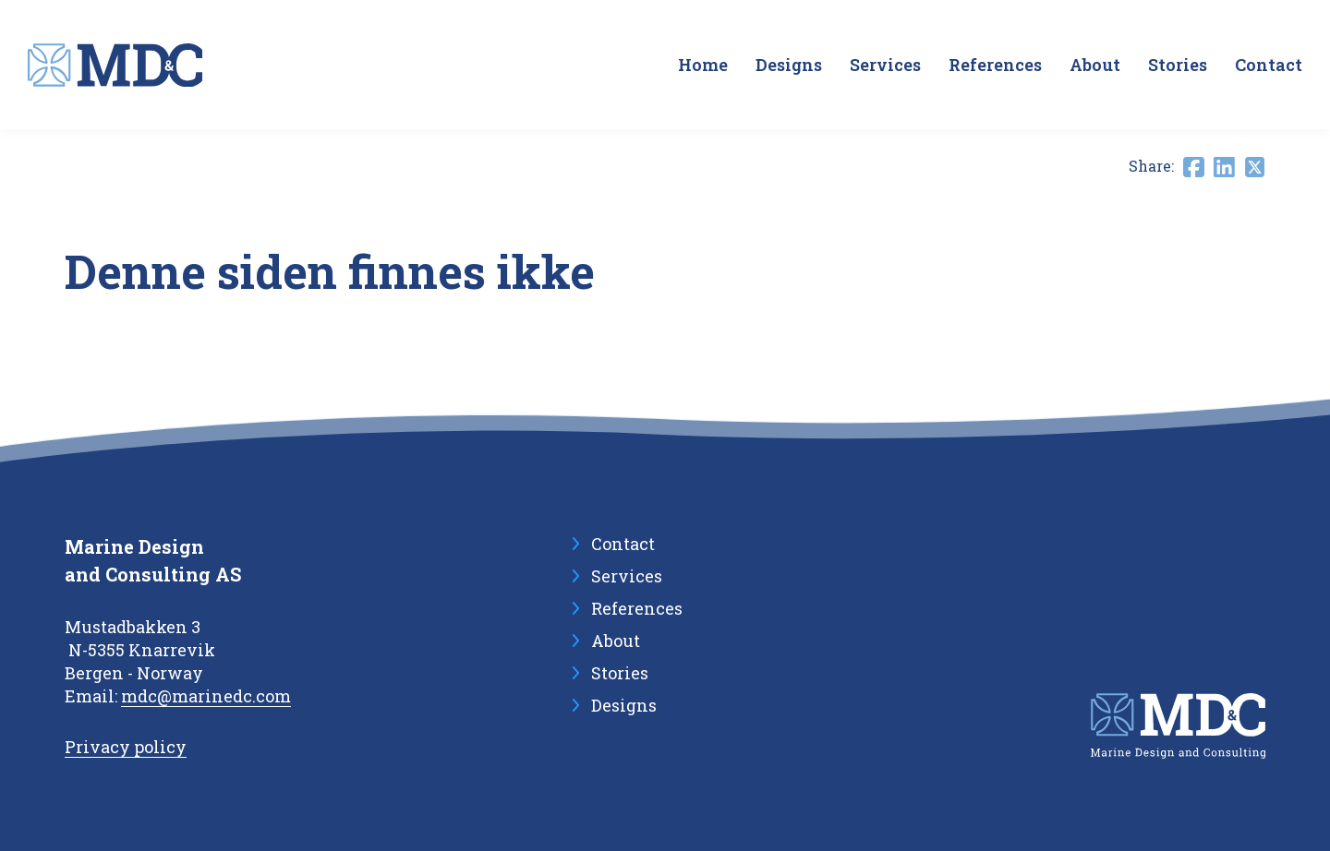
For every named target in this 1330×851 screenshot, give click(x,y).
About (1095, 65)
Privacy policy (126, 747)
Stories (1177, 65)
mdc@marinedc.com (206, 696)
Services (885, 65)
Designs (789, 65)
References (995, 65)
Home (703, 65)
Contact (1268, 65)
